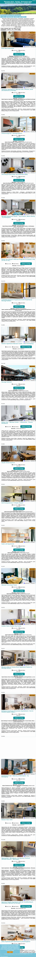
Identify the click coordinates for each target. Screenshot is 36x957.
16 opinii (18, 238)
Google (16, 945)
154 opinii (24, 59)
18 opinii (24, 582)
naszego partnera (27, 69)
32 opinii (16, 713)
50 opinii (18, 760)
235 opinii (27, 538)
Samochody (10, 16)
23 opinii (26, 668)
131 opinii (24, 496)
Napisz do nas (29, 953)
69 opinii (26, 148)
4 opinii (19, 104)
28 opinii (16, 326)
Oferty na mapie (11, 15)
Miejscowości (17, 15)
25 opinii (18, 914)
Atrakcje (16, 16)
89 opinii (28, 192)
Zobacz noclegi (19, 56)
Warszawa (32, 32)
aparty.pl (34, 0)
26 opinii (23, 411)
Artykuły (23, 16)
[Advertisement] (18, 787)
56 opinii (25, 625)
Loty (3, 16)
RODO (12, 950)
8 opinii (33, 826)
